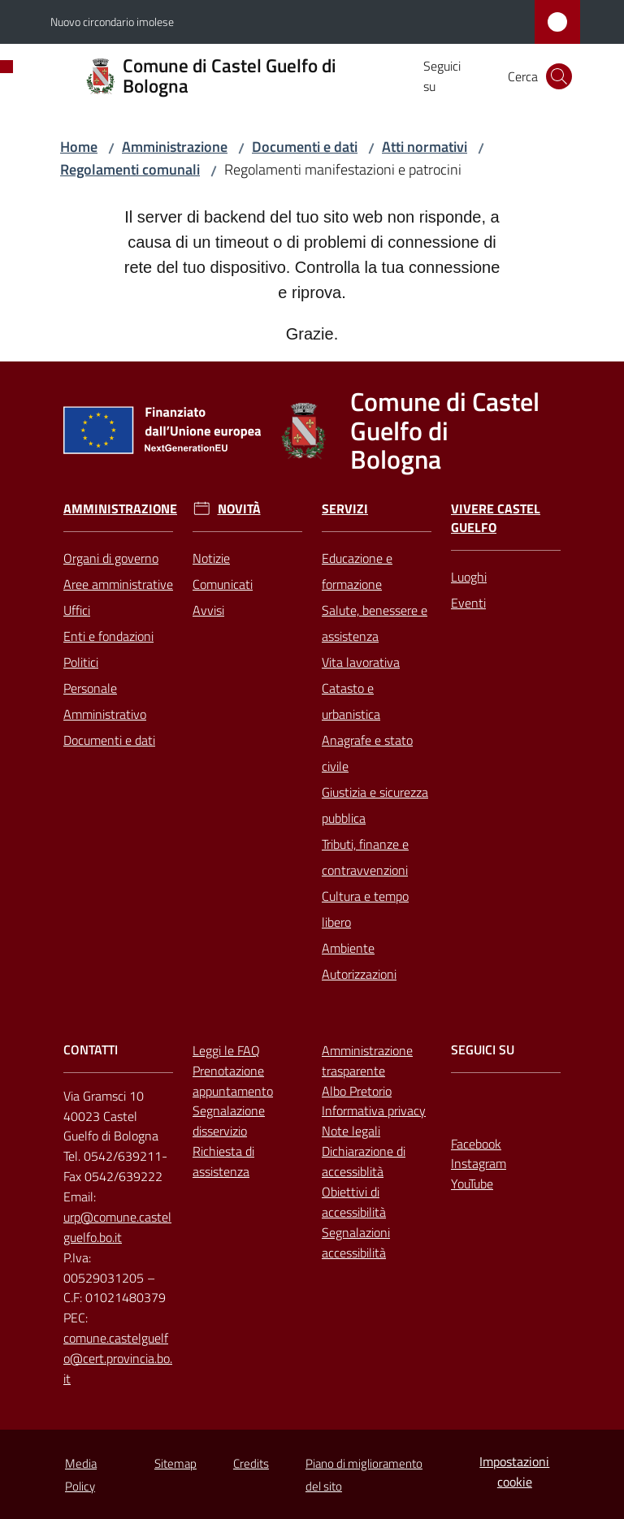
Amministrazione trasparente (367, 1060)
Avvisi (208, 610)
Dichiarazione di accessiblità (363, 1161)
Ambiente (348, 948)
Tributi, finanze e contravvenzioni (365, 857)
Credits (251, 1463)
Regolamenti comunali (130, 169)
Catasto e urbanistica (351, 701)
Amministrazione (175, 147)
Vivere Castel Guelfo (495, 518)
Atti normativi (424, 147)
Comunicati (223, 584)
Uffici (76, 610)
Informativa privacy (374, 1110)
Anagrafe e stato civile (367, 753)
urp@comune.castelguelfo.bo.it (117, 1227)
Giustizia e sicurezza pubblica (375, 805)
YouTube (472, 1183)
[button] (559, 76)
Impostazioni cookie (514, 1471)
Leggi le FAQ (226, 1050)
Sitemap (175, 1463)
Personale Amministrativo (104, 701)
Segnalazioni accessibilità (356, 1242)
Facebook (476, 1143)
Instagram (478, 1163)
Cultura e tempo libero (365, 909)
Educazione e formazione (357, 571)
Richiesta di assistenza (223, 1161)
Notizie (211, 558)
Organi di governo (110, 558)
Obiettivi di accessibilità (354, 1202)
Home (79, 147)
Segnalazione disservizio (229, 1120)
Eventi (468, 602)
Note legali (351, 1130)
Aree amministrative (118, 584)
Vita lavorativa (361, 662)
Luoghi (469, 576)
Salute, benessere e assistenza (374, 623)
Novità (239, 509)
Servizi (345, 509)
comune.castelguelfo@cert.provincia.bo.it (117, 1358)
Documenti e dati (305, 147)
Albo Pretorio (357, 1091)
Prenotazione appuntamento (233, 1081)
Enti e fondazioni (108, 636)
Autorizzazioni (359, 974)
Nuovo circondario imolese (112, 21)
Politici (80, 662)
